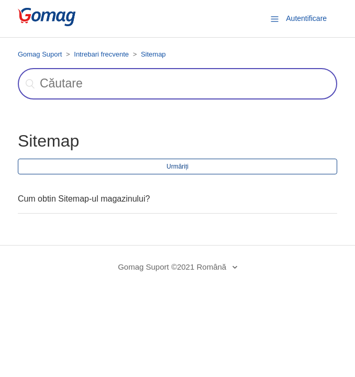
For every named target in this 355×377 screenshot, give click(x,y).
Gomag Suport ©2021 (156, 266)
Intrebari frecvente (101, 54)
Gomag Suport (40, 54)
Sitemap (153, 54)
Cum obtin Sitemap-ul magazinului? (84, 198)
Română (212, 266)
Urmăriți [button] (177, 166)
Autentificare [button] (306, 18)
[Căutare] (177, 83)
